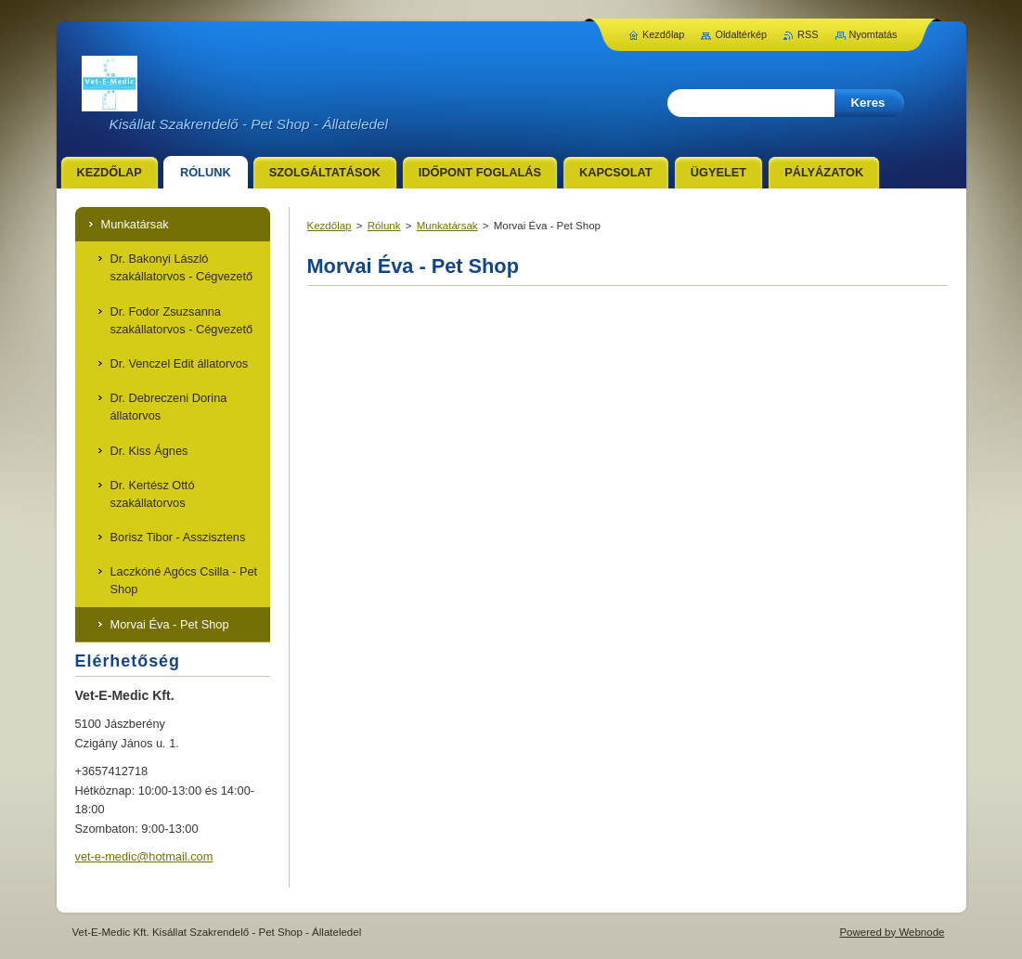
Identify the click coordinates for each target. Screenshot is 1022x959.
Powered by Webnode (891, 932)
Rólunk (384, 225)
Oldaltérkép (741, 34)
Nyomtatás (873, 34)
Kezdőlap (329, 225)
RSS (807, 34)
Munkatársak (447, 225)
